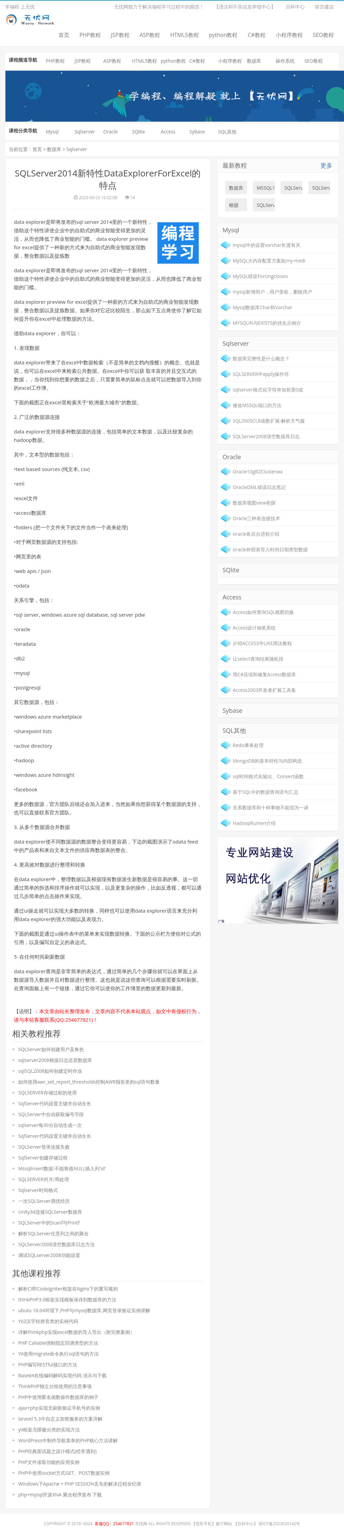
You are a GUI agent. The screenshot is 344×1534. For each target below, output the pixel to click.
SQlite (138, 131)
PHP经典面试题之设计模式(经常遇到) (57, 1451)
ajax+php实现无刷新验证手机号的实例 (59, 1408)
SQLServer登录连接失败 (44, 1147)
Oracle (110, 131)
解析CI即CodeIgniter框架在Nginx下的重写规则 (68, 1288)
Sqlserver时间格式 (38, 1190)
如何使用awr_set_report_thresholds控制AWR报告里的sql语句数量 (89, 1082)
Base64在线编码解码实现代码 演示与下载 (62, 1375)
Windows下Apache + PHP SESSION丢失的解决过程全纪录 (79, 1483)
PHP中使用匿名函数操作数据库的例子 (58, 1397)
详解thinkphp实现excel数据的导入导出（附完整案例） (76, 1332)
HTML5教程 (184, 35)
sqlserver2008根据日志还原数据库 (55, 1060)
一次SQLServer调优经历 (44, 1201)
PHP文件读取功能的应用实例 (48, 1462)
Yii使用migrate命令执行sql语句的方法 (58, 1353)
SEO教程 (323, 35)
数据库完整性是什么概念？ (236, 189)
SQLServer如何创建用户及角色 (51, 1049)
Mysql (52, 131)
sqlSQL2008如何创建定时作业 (50, 1071)
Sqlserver (84, 131)
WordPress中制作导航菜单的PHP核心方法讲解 (68, 1440)
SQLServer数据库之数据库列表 (321, 189)
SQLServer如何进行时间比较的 (293, 189)
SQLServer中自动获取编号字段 (51, 1114)
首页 (64, 35)
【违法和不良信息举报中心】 (245, 6)
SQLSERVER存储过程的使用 (47, 1092)
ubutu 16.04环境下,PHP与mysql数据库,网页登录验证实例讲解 (84, 1310)
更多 (326, 165)
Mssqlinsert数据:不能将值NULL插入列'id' (62, 1168)
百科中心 (295, 6)
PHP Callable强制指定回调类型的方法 (58, 1343)
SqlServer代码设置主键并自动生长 (54, 1103)
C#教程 (256, 35)
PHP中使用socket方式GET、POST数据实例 (64, 1473)
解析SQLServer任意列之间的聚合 (53, 1233)
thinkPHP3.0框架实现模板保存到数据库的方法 (67, 1299)
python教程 (223, 35)
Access (168, 131)
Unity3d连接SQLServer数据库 (50, 1212)
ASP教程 (150, 35)
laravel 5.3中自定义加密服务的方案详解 (60, 1418)
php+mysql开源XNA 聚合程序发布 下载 (60, 1494)
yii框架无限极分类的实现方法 (49, 1429)
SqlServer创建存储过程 (43, 1157)
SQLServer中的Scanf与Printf (48, 1222)
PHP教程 (90, 35)
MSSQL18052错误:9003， (266, 189)
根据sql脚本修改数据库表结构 (236, 206)
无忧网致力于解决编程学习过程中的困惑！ (159, 6)
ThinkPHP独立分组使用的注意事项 (55, 1386)
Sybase (197, 131)
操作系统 (285, 61)
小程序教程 (289, 35)
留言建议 (324, 6)
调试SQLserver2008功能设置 (49, 1255)
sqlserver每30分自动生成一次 (50, 1125)
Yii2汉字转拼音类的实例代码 (48, 1321)
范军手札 (204, 1524)
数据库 (254, 61)
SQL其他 (227, 131)
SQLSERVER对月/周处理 (43, 1179)
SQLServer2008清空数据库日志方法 (56, 1244)
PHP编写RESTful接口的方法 (47, 1364)
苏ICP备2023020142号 (279, 1524)
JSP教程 (120, 35)
